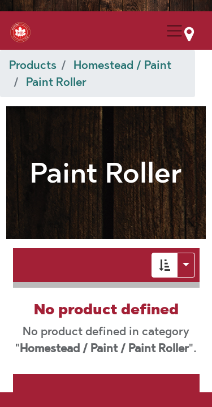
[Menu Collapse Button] (174, 31)
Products (33, 65)
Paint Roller (56, 82)
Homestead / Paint (122, 65)
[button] (165, 265)
